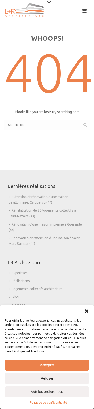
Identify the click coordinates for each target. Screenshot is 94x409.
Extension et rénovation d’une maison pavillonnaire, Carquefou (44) (38, 199)
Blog (14, 297)
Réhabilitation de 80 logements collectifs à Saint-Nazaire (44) (42, 213)
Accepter (47, 365)
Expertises (18, 273)
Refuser (47, 378)
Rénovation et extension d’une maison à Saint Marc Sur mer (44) (44, 241)
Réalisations (19, 281)
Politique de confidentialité (48, 402)
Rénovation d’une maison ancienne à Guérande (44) (45, 227)
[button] (86, 311)
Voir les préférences (47, 392)
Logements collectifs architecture (36, 289)
